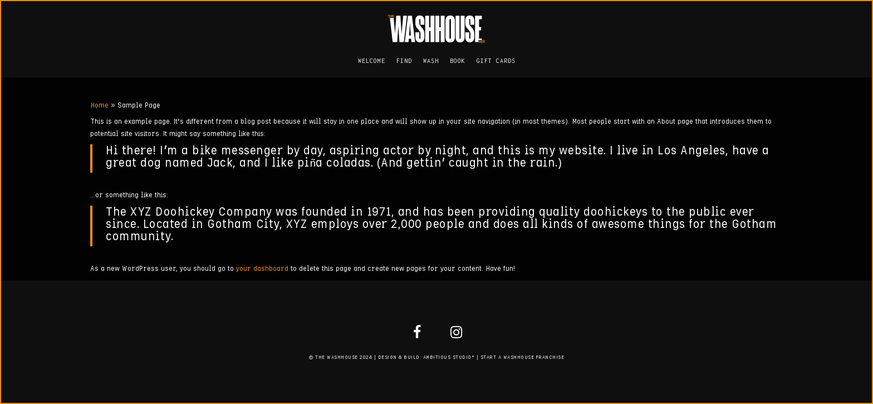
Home (99, 105)
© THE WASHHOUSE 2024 (340, 357)
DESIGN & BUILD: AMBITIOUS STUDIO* (426, 357)
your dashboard (262, 268)
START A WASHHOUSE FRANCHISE (522, 357)
